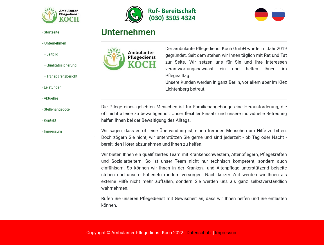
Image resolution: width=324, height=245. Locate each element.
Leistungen (52, 87)
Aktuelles (51, 98)
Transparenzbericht (61, 76)
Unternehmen (55, 43)
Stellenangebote (57, 109)
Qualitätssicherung (62, 65)
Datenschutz (199, 232)
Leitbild (52, 54)
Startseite (51, 32)
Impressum (53, 131)
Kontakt (50, 120)
